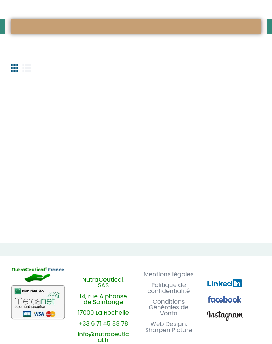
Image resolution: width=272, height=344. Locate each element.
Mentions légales (169, 274)
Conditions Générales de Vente (168, 307)
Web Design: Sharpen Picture (168, 327)
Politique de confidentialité (168, 288)
